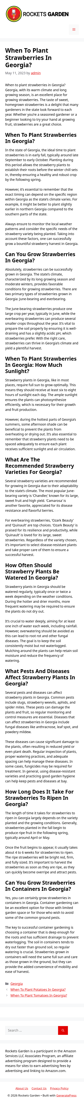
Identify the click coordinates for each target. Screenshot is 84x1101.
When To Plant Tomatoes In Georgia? (38, 995)
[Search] (63, 1030)
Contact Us (39, 1088)
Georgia (16, 983)
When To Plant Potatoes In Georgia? (38, 989)
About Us (21, 1088)
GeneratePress (66, 1095)
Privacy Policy (59, 1088)
